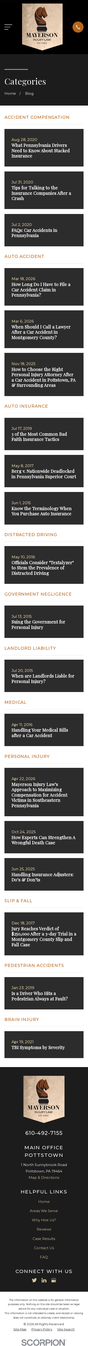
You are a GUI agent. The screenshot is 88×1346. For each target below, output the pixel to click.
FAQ (44, 1257)
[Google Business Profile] (53, 1280)
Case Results (44, 1238)
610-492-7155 (44, 1133)
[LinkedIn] (44, 1280)
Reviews (44, 1229)
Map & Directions (44, 1177)
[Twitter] (34, 1280)
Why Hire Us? (44, 1220)
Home (44, 1201)
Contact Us (44, 1248)
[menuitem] (20, 1329)
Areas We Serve (44, 1211)
